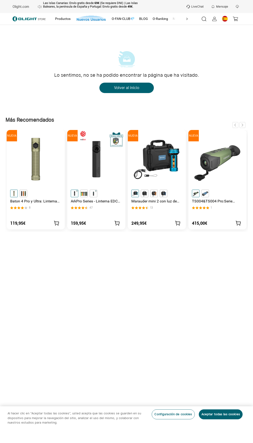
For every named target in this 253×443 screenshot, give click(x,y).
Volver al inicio (126, 88)
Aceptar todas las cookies (220, 414)
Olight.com (21, 7)
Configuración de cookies (173, 414)
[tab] (63, 19)
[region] (126, 424)
